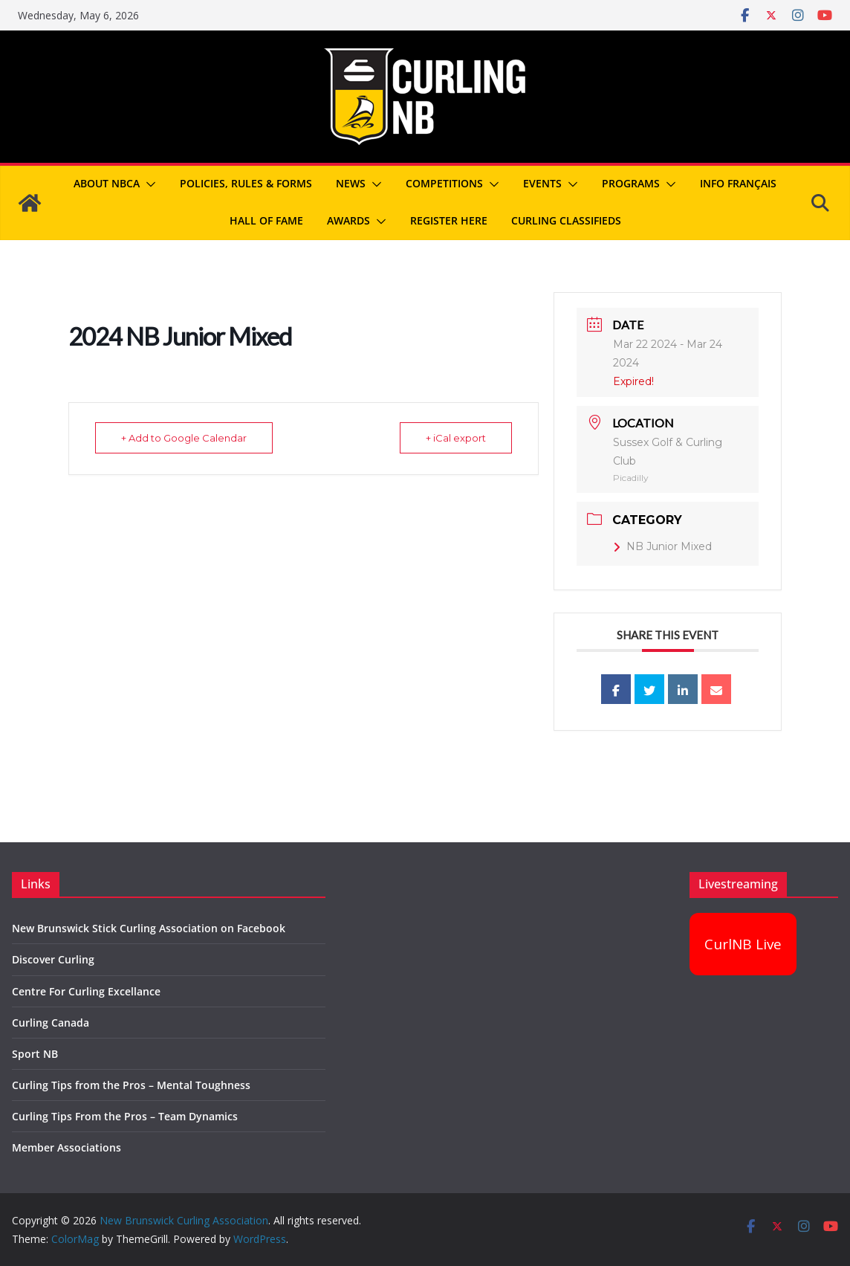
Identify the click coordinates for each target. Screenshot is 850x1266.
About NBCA (107, 183)
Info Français (738, 183)
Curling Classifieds (566, 220)
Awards (348, 220)
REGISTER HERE (448, 220)
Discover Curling (53, 959)
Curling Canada (50, 1022)
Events (542, 183)
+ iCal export (456, 438)
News (351, 183)
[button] (148, 184)
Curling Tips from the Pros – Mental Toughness (131, 1085)
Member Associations (66, 1147)
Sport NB (35, 1054)
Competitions (444, 183)
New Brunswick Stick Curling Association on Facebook (148, 928)
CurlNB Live (743, 944)
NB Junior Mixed (662, 546)
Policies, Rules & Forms (246, 183)
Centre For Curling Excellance (86, 991)
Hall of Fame (266, 220)
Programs (631, 183)
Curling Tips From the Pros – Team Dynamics (125, 1116)
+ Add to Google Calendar (184, 438)
